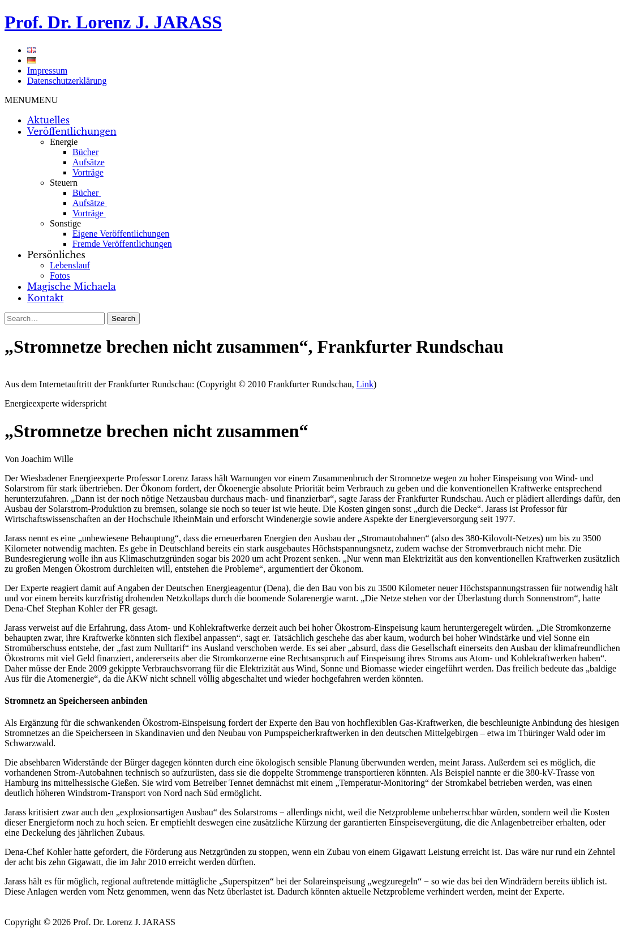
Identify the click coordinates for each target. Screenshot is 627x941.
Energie (64, 142)
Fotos (60, 275)
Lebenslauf (70, 265)
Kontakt (45, 297)
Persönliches (56, 254)
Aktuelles (48, 120)
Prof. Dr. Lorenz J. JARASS (113, 22)
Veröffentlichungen (72, 131)
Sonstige (65, 223)
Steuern (64, 182)
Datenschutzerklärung (66, 80)
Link (365, 384)
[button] (31, 100)
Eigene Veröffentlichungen (120, 233)
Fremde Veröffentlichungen (122, 244)
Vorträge (88, 172)
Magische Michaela (71, 286)
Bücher (85, 152)
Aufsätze (88, 162)
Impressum (47, 70)
